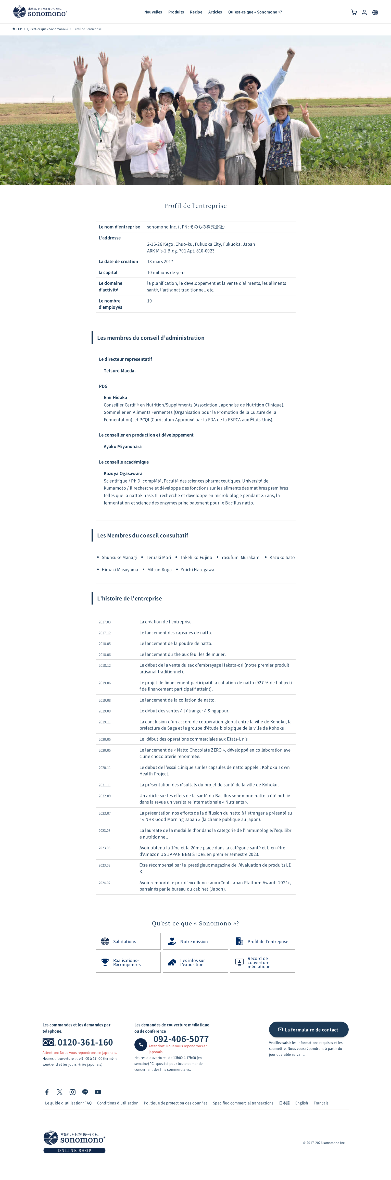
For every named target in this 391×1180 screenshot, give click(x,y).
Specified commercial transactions (243, 1102)
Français (321, 1102)
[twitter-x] (59, 1092)
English (301, 1102)
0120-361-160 (85, 1042)
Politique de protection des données (176, 1102)
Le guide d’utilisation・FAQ (68, 1102)
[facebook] (47, 1092)
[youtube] (98, 1092)
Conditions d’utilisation (117, 1102)
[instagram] (72, 1092)
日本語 (284, 1102)
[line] (85, 1092)
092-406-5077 (181, 1039)
